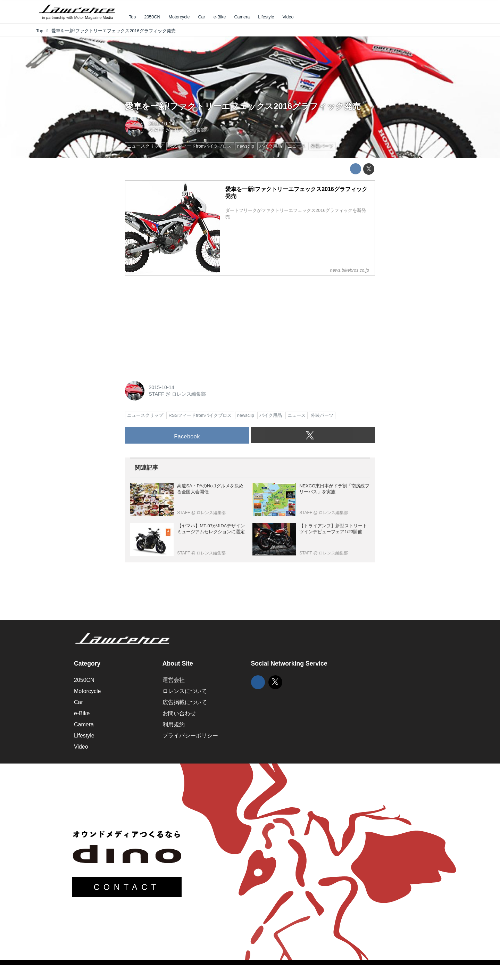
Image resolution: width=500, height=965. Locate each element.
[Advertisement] (177, 324)
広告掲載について (184, 702)
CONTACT (127, 887)
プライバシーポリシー (190, 736)
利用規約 (173, 724)
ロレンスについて (184, 691)
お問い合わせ (179, 713)
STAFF (156, 130)
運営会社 (173, 680)
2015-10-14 (161, 123)
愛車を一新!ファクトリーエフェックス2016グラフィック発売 (243, 106)
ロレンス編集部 (189, 130)
